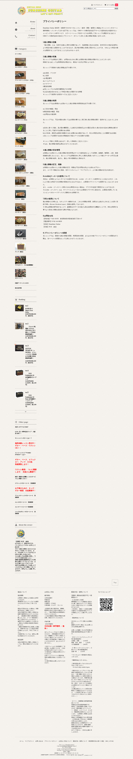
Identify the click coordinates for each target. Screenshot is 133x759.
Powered (79, 754)
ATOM (111, 741)
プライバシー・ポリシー (71, 36)
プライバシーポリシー (50, 741)
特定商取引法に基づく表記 (96, 741)
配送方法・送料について (80, 741)
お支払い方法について (65, 741)
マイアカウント (97, 5)
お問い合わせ (39, 741)
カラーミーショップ (72, 33)
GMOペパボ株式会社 (85, 31)
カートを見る (112, 5)
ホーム (22, 741)
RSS (106, 741)
